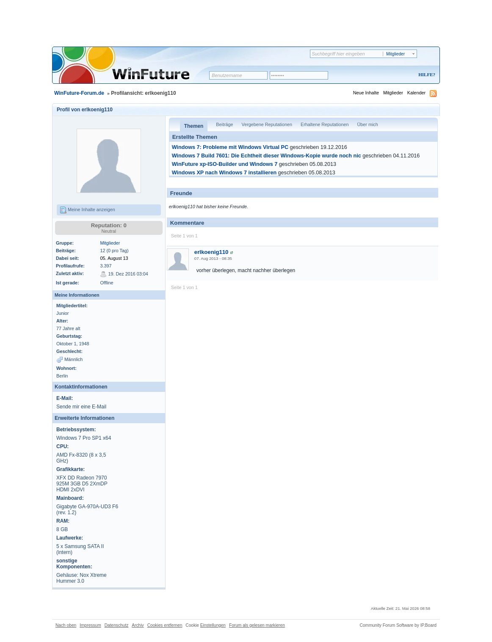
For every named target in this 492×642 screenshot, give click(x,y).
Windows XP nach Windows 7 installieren (224, 173)
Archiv (138, 625)
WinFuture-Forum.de (79, 93)
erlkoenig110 (211, 252)
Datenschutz (117, 625)
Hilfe (425, 74)
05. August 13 (114, 258)
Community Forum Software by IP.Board (398, 625)
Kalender (416, 92)
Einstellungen (213, 625)
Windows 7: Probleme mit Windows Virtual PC (230, 147)
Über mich (367, 124)
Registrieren (391, 75)
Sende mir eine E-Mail (81, 407)
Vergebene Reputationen (267, 124)
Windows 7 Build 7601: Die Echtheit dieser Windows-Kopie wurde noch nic (266, 156)
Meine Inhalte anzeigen (87, 210)
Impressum (90, 625)
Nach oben (65, 625)
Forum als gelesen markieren (257, 625)
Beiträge (224, 124)
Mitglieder (393, 92)
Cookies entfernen (164, 625)
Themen (194, 126)
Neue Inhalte (366, 92)
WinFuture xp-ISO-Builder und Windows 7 (225, 164)
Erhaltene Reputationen (324, 124)
